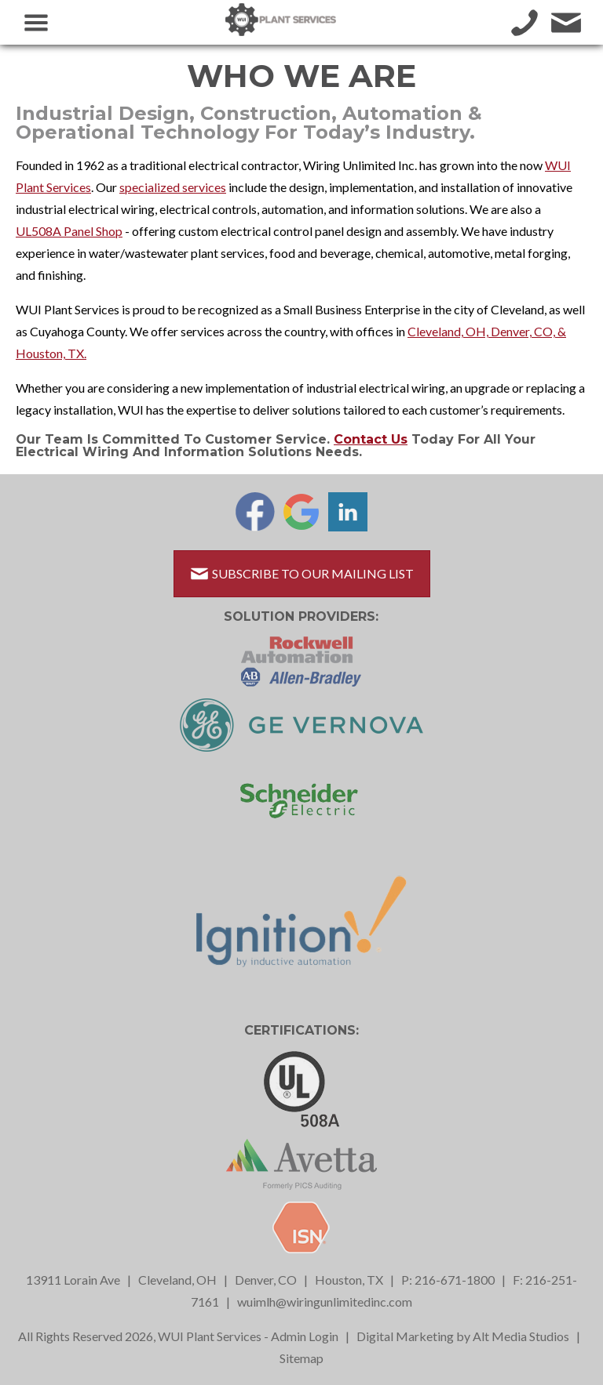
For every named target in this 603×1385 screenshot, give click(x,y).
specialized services (172, 186)
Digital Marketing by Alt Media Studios (462, 1336)
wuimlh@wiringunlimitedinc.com (324, 1301)
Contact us (370, 439)
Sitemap (301, 1358)
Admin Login (304, 1336)
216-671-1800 (455, 1279)
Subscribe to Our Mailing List (302, 573)
